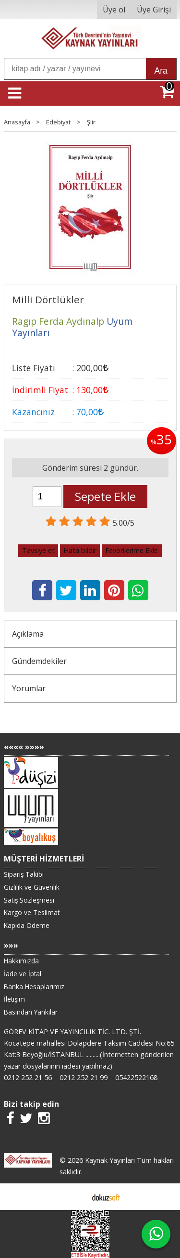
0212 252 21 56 (28, 1077)
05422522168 (136, 1077)
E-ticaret (75, 1197)
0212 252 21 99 (84, 1077)
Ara (161, 71)
